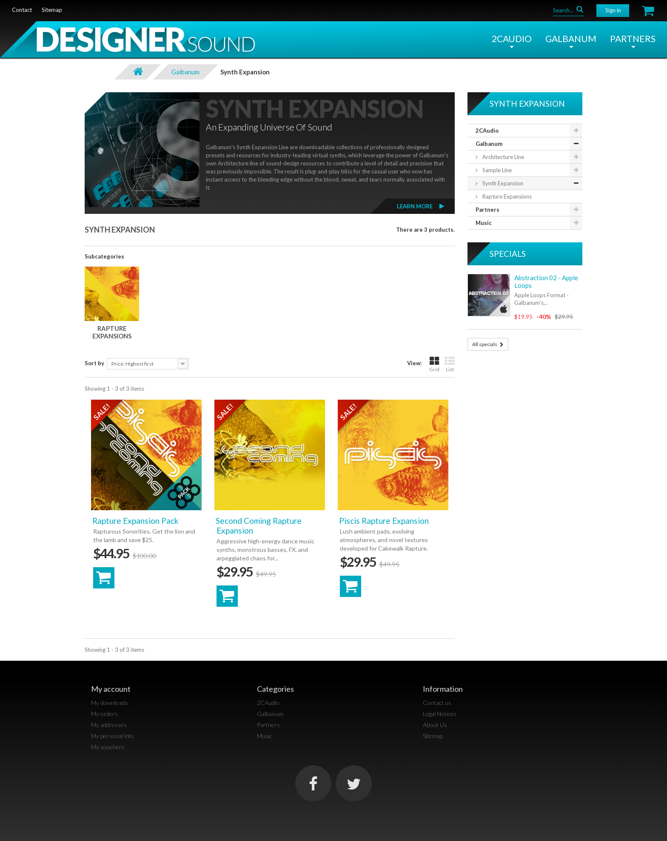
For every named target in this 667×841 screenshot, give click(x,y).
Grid (434, 364)
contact (22, 9)
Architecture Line (502, 156)
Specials (508, 254)
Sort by (94, 363)
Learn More (415, 206)
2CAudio (512, 38)
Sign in (613, 10)
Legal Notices (439, 713)
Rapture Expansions (111, 332)
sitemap (52, 9)
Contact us (437, 702)
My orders (104, 713)
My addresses (109, 724)
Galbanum (570, 38)
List (450, 364)
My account (111, 688)
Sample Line (496, 170)
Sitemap (433, 735)
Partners (633, 38)
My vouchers (108, 746)
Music (484, 222)
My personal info (112, 735)
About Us (435, 724)
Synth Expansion (502, 183)
